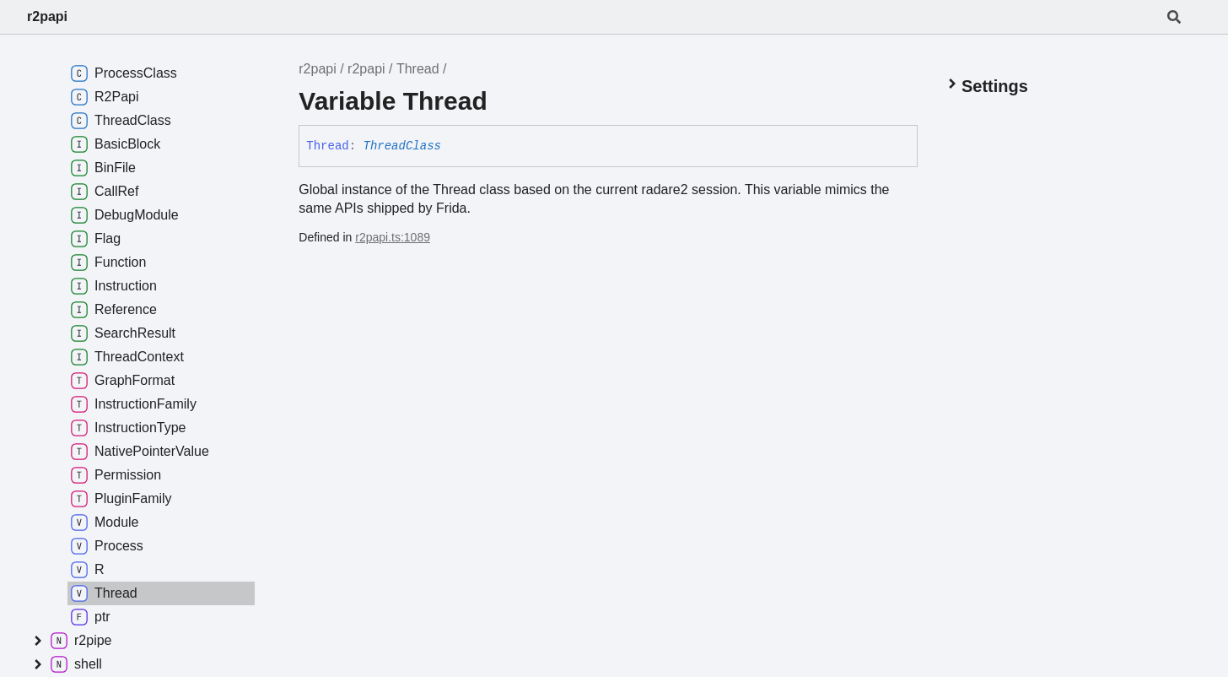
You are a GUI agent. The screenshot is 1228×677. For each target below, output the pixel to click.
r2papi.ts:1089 (392, 237)
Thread (417, 69)
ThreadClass (402, 146)
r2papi (47, 16)
